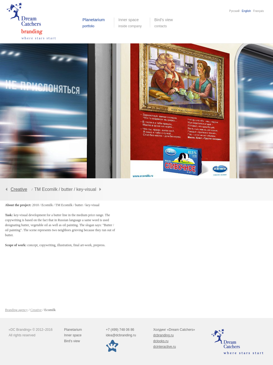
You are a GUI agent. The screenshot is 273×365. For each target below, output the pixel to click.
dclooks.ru (161, 341)
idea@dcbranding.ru (121, 335)
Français (258, 11)
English (246, 11)
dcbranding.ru (163, 335)
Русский (234, 11)
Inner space (73, 335)
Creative (19, 189)
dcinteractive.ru (164, 347)
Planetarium (73, 330)
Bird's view (167, 23)
